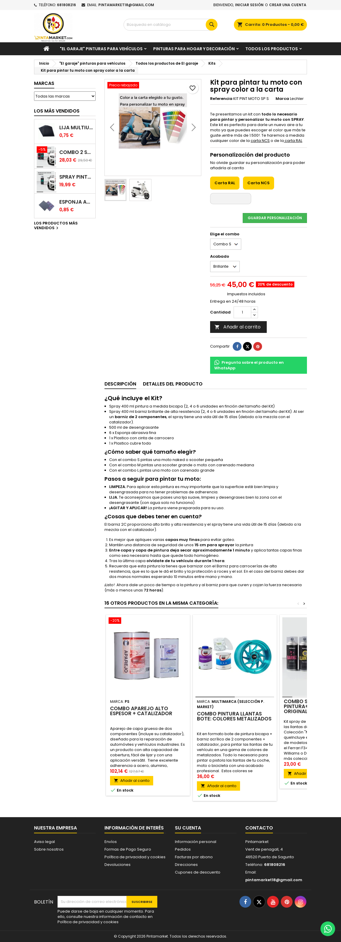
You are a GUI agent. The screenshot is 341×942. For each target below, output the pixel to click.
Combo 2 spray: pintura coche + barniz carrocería (76, 152)
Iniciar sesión (249, 4)
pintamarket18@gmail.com (126, 4)
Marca (282, 98)
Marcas (44, 83)
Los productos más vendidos (56, 226)
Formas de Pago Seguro (127, 849)
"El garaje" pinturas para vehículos (101, 49)
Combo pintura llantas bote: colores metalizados (234, 716)
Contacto (259, 827)
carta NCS (260, 140)
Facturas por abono (194, 857)
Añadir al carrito (238, 327)
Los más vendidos (57, 111)
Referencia (221, 98)
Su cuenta (188, 827)
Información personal (195, 841)
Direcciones (186, 864)
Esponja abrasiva (76, 202)
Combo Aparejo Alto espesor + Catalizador (141, 711)
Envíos (110, 841)
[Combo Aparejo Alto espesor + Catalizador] (148, 621)
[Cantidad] (242, 312)
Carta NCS (258, 183)
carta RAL (293, 140)
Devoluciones (117, 864)
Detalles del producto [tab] (172, 384)
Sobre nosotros (49, 849)
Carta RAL (225, 183)
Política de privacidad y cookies (135, 857)
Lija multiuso (76, 127)
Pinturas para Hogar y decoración (194, 49)
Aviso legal (44, 841)
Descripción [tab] (120, 384)
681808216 (66, 4)
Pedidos (183, 849)
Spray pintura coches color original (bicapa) (76, 177)
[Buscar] (170, 25)
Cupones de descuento (197, 872)
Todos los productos (271, 49)
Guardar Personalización (275, 217)
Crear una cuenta (287, 4)
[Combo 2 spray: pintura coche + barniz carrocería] (46, 150)
